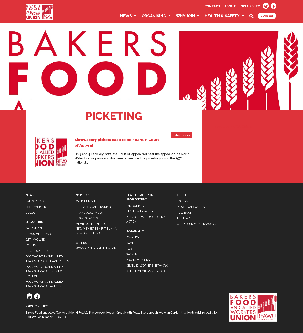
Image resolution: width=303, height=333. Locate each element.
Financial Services (89, 212)
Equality (132, 237)
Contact (212, 6)
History (182, 201)
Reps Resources (37, 250)
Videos (30, 212)
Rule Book (184, 212)
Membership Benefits (91, 223)
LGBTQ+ (131, 248)
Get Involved (35, 239)
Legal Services (87, 218)
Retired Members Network (145, 271)
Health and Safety (139, 211)
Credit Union (85, 201)
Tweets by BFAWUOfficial (233, 126)
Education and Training (93, 207)
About (230, 6)
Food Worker (36, 207)
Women (131, 254)
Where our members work (196, 223)
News (126, 16)
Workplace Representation (96, 248)
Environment (136, 205)
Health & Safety (222, 16)
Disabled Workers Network (147, 265)
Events (31, 245)
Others (81, 242)
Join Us (267, 16)
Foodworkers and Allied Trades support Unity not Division (45, 271)
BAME (130, 243)
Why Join (185, 16)
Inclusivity (250, 6)
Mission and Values (191, 207)
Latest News (181, 135)
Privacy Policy (37, 306)
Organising (154, 16)
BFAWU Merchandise (40, 234)
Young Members (138, 260)
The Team (183, 218)
